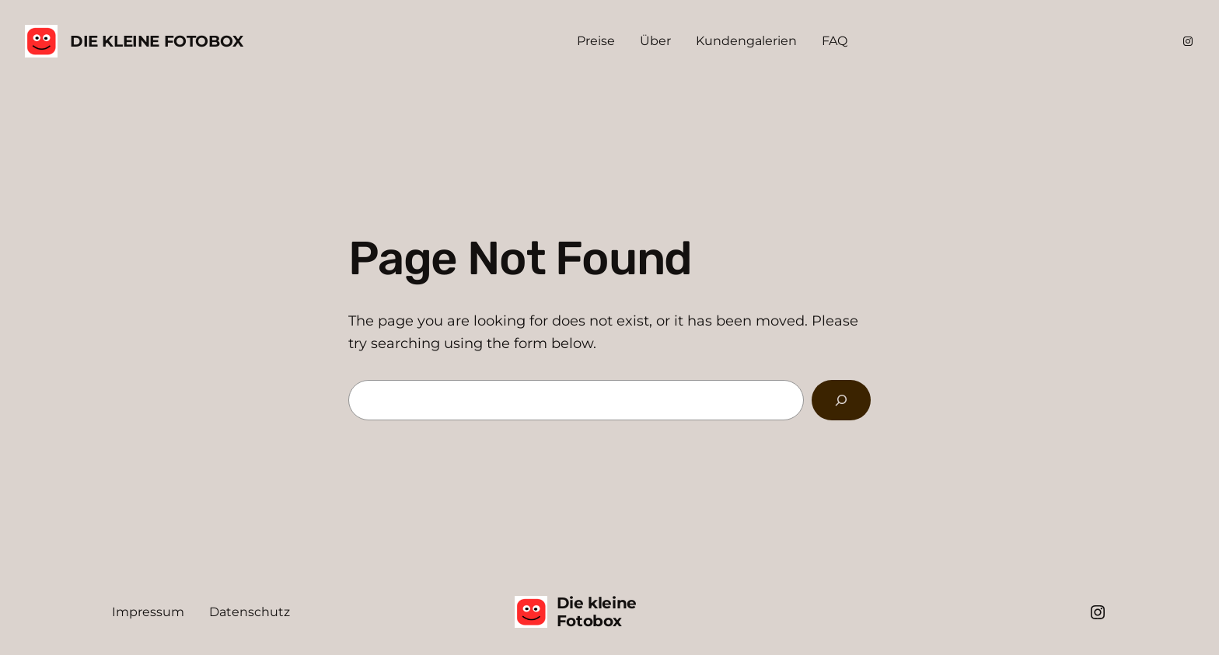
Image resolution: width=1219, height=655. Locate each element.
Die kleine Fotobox (156, 41)
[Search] (841, 400)
